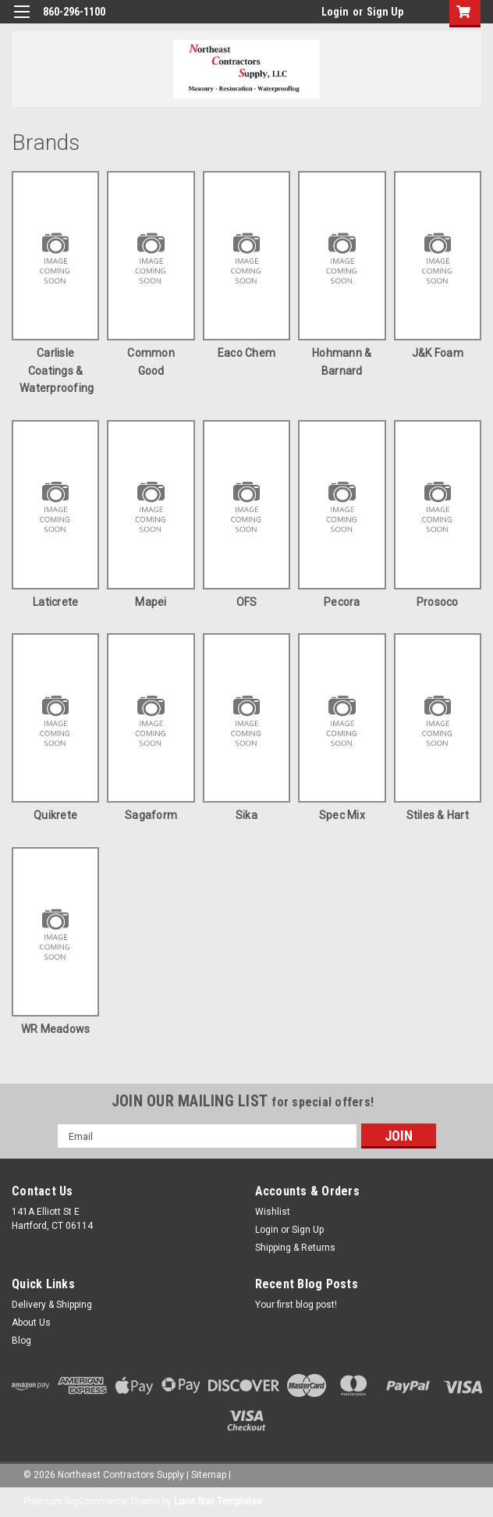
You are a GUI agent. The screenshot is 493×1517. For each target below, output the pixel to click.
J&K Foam (437, 353)
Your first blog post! (296, 1304)
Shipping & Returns (295, 1247)
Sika (246, 815)
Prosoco (438, 602)
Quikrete (55, 815)
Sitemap (208, 1474)
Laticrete (55, 602)
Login (335, 11)
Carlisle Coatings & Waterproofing (57, 370)
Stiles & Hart (437, 815)
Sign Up (385, 11)
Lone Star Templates (218, 1501)
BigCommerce (96, 1501)
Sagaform (151, 815)
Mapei (150, 602)
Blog (21, 1340)
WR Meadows (55, 1029)
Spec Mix (342, 815)
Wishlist (272, 1211)
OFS (246, 602)
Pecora (342, 602)
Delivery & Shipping (52, 1304)
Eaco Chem (246, 353)
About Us (31, 1322)
